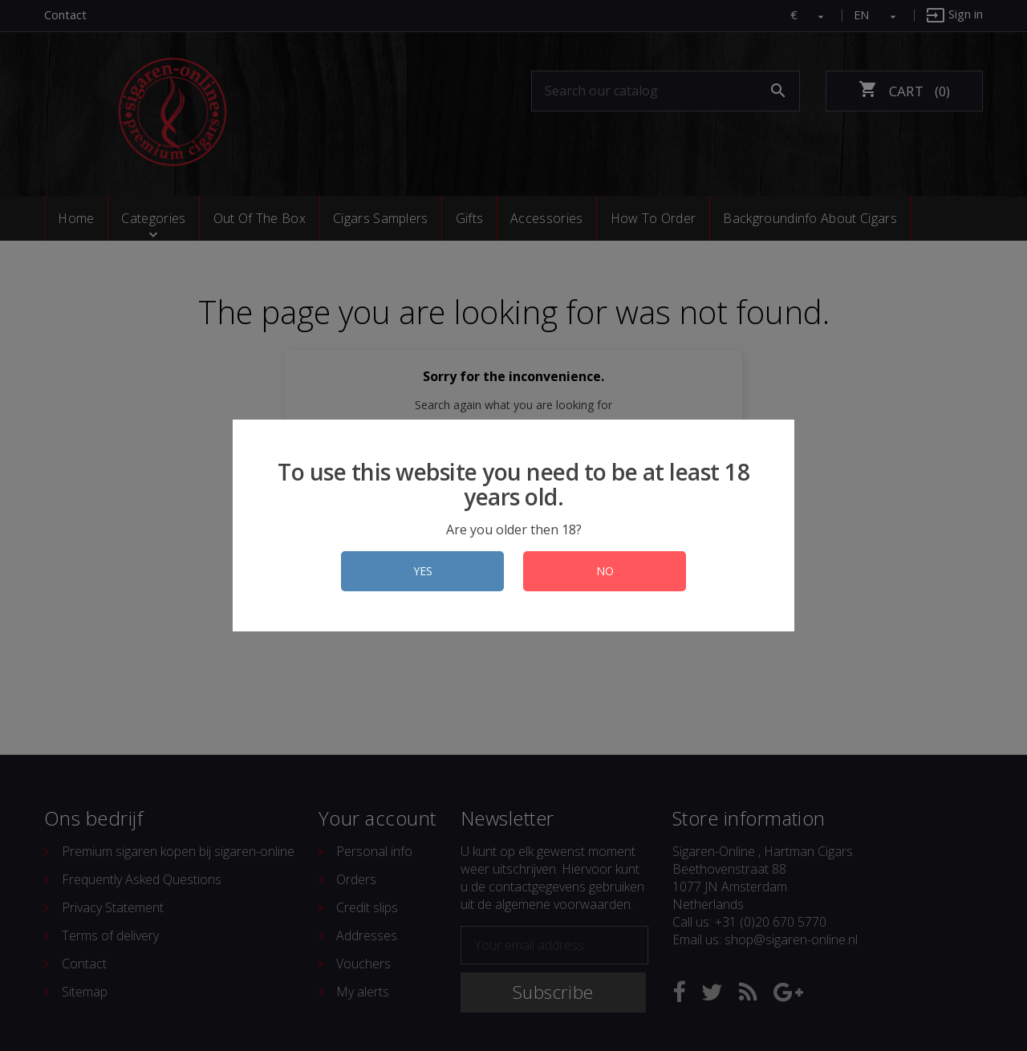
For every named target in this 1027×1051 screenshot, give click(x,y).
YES (422, 570)
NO (605, 570)
